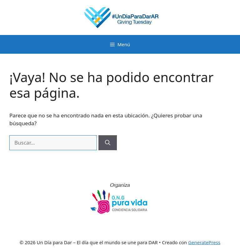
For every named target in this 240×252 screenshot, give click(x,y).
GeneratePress (204, 242)
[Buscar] (107, 142)
